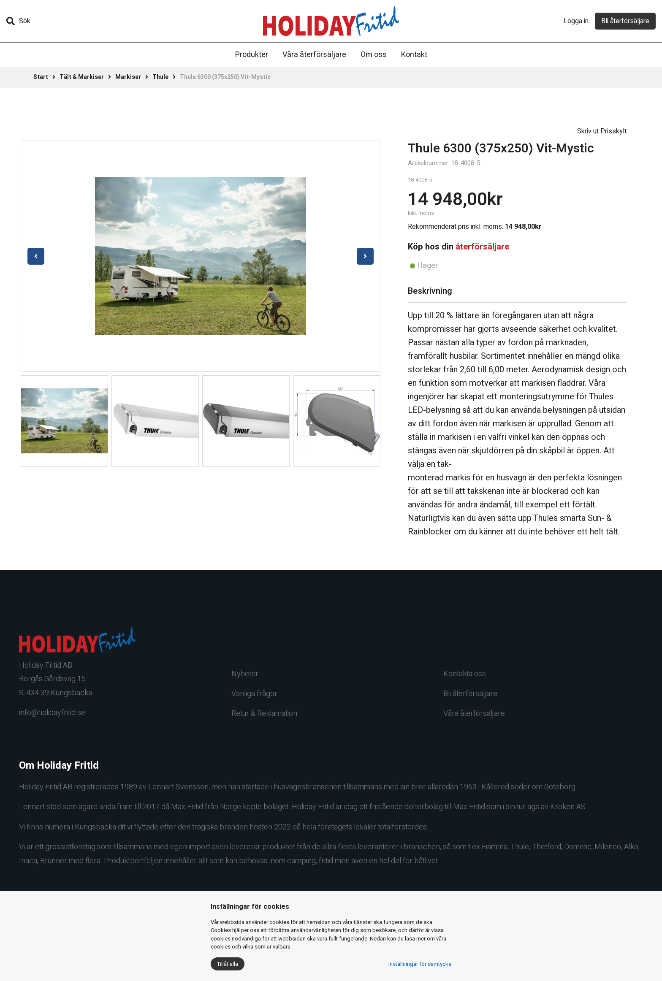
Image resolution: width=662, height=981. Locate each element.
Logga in (576, 21)
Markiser (128, 77)
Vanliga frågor (254, 693)
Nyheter (244, 674)
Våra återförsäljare (314, 54)
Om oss (374, 54)
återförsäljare (482, 247)
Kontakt (414, 54)
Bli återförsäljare (625, 21)
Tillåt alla (227, 964)
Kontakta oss (464, 674)
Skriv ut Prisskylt (602, 131)
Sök (18, 21)
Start (40, 77)
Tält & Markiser (82, 77)
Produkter (251, 54)
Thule (160, 77)
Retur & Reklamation (264, 713)
